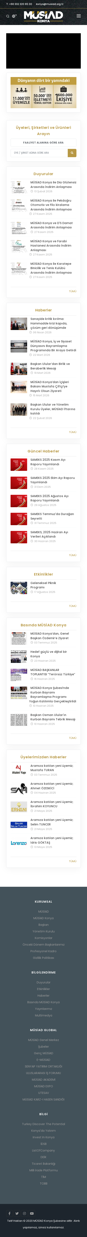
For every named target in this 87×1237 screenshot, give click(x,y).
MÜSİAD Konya (43, 918)
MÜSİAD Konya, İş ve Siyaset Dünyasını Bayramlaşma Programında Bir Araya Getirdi (53, 345)
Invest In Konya (43, 1137)
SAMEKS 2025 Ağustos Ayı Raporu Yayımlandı (49, 498)
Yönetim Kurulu (44, 931)
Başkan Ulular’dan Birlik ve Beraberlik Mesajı (50, 366)
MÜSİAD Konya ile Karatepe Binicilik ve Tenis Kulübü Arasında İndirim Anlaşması (51, 268)
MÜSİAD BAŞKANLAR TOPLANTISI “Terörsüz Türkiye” (52, 672)
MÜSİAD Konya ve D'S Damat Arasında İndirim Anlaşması (51, 225)
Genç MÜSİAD (43, 1053)
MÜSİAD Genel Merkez (43, 1040)
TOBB (43, 1183)
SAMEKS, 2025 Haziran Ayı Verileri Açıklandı (49, 534)
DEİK (43, 1157)
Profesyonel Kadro (43, 951)
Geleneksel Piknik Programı (43, 585)
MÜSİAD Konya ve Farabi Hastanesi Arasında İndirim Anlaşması (50, 245)
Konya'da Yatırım (43, 1131)
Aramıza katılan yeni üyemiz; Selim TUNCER (51, 822)
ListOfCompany (43, 1150)
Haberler (43, 996)
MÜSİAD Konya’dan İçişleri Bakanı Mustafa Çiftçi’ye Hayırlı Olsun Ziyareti (49, 386)
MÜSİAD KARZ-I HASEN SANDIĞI (43, 1099)
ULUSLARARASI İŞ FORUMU (43, 1073)
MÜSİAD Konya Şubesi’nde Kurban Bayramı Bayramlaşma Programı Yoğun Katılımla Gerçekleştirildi (52, 694)
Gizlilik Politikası (43, 958)
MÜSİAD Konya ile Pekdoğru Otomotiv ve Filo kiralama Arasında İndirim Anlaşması (51, 204)
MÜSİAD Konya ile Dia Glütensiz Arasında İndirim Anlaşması (53, 184)
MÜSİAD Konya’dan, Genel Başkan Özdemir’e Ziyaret (49, 636)
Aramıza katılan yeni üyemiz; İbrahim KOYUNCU (51, 804)
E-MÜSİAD (43, 1060)
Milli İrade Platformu (43, 1170)
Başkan (44, 925)
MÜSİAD (43, 911)
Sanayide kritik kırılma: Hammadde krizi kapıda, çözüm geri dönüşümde (48, 323)
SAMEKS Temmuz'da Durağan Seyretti (52, 516)
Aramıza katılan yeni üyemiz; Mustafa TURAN (51, 768)
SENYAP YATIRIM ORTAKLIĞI (43, 1066)
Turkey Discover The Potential (43, 1124)
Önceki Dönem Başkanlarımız (44, 945)
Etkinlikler (43, 989)
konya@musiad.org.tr (49, 4)
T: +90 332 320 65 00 (19, 4)
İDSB (44, 1144)
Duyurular (44, 982)
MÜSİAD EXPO (43, 1086)
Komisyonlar (43, 938)
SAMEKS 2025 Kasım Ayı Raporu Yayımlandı (47, 462)
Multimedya (43, 1015)
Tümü (72, 291)
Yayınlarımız (43, 1009)
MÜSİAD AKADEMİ (43, 1080)
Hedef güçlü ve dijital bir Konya (48, 654)
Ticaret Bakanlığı (43, 1164)
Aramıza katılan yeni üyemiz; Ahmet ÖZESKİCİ (51, 786)
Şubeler (43, 1047)
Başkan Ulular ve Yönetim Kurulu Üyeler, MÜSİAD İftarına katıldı (52, 408)
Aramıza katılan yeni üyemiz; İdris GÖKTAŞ (51, 840)
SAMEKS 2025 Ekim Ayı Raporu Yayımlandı (52, 480)
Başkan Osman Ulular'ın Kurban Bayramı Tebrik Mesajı (52, 717)
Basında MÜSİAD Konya (43, 1002)
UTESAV (43, 1093)
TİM (43, 1177)
